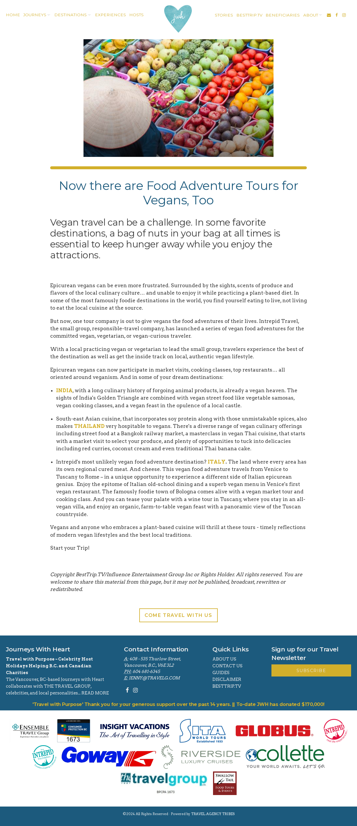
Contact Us (227, 666)
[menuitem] (12, 15)
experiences (110, 14)
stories (224, 15)
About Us (224, 659)
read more (95, 693)
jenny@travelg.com (154, 678)
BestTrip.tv (226, 686)
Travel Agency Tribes (213, 814)
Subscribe (311, 670)
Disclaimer (226, 679)
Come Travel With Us (178, 615)
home (13, 14)
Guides (221, 672)
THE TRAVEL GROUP (67, 686)
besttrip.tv (249, 15)
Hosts (136, 14)
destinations (70, 14)
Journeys (34, 14)
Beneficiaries (283, 15)
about (310, 15)
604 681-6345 (146, 671)
